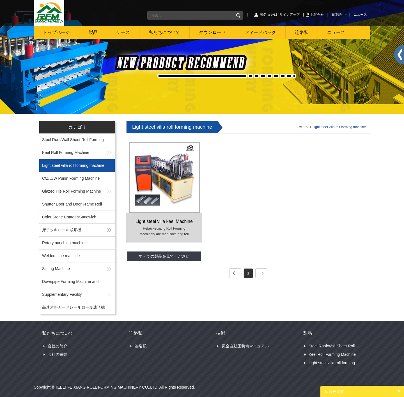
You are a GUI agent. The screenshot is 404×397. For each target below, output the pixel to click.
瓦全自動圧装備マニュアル (245, 346)
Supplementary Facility (62, 294)
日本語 (337, 15)
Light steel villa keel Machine (164, 221)
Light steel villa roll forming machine (73, 165)
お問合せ (317, 15)
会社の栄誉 (57, 354)
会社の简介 (57, 346)
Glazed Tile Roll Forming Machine (71, 191)
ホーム (304, 127)
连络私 (301, 32)
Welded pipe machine (61, 255)
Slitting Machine (56, 268)
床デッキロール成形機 (61, 230)
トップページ (56, 32)
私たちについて (164, 32)
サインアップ (289, 15)
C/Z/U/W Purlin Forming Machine (71, 178)
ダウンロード (212, 32)
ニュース (360, 15)
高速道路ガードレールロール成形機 (73, 307)
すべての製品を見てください (164, 256)
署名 (263, 15)
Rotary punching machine (64, 243)
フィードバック (260, 32)
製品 (93, 32)
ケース (123, 32)
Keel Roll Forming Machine (65, 152)
